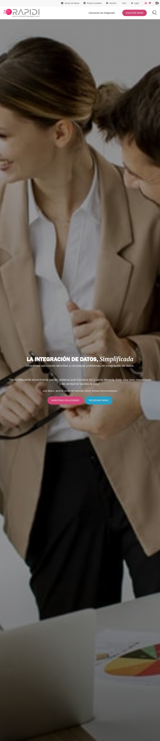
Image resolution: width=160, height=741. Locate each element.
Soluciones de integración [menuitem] (102, 12)
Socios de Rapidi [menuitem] (70, 3)
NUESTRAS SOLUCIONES (65, 400)
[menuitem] (135, 3)
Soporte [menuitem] (111, 3)
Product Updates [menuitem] (92, 3)
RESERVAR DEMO (99, 400)
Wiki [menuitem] (124, 3)
